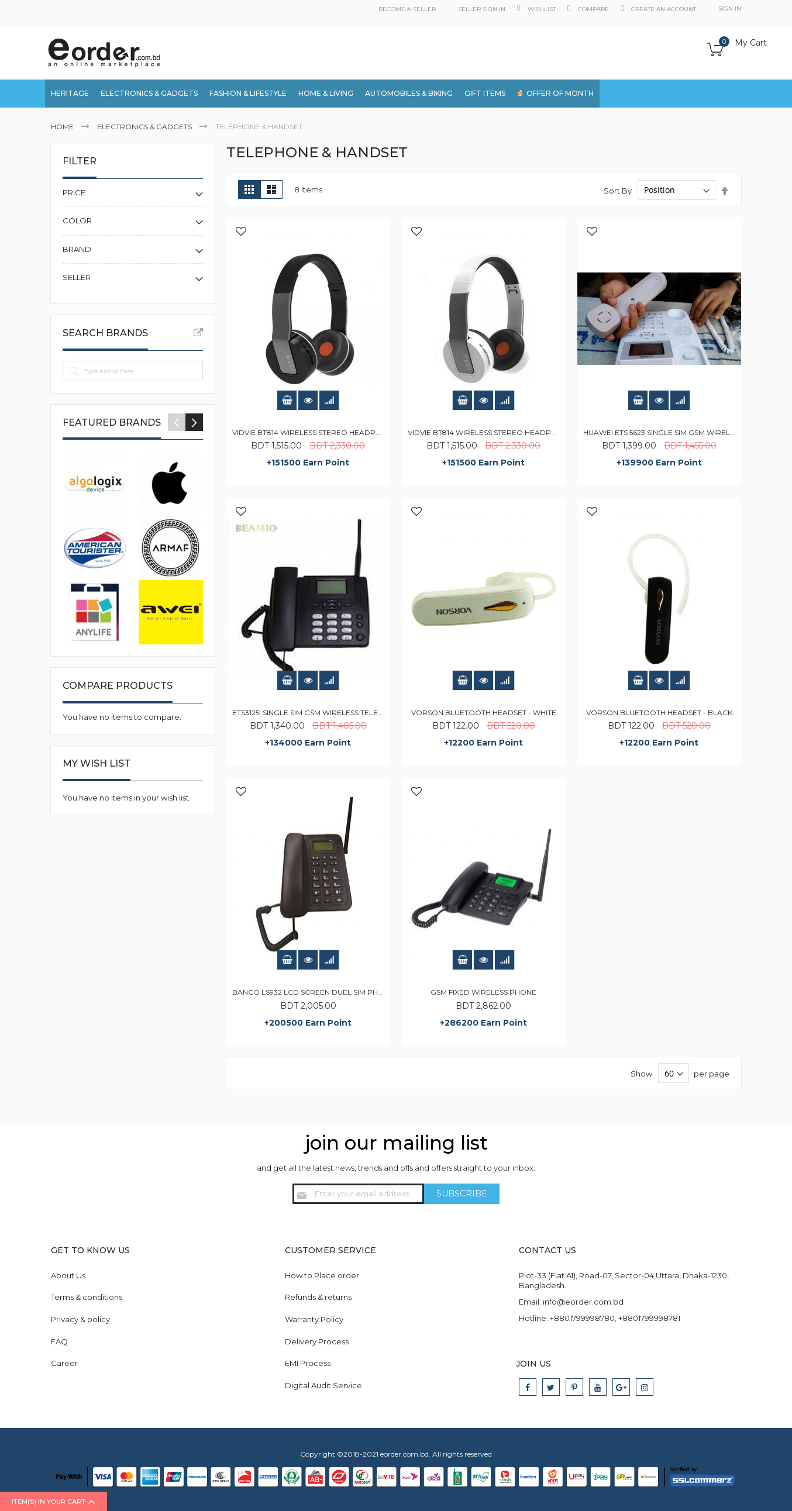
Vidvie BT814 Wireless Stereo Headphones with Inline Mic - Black (362, 432)
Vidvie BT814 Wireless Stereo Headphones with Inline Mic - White (537, 432)
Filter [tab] (80, 161)
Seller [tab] (77, 277)
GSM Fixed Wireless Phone (483, 992)
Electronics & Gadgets (145, 126)
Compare (593, 9)
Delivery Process (317, 1341)
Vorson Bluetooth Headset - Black (659, 712)
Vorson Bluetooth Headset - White (483, 712)
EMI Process (307, 1363)
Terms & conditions (86, 1297)
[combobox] (686, 94)
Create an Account (663, 9)
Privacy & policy (80, 1319)
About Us (68, 1275)
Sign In (729, 8)
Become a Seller (407, 9)
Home (63, 126)
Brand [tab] (77, 249)
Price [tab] (74, 192)
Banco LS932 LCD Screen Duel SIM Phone (313, 992)
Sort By (618, 190)
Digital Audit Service (323, 1385)
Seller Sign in (481, 9)
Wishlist (542, 9)
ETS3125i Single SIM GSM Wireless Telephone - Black (334, 712)
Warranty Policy (314, 1319)
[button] (241, 232)
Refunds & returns (318, 1297)
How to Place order (322, 1275)
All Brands (198, 332)
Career (64, 1363)
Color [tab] (77, 220)
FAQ (59, 1341)
